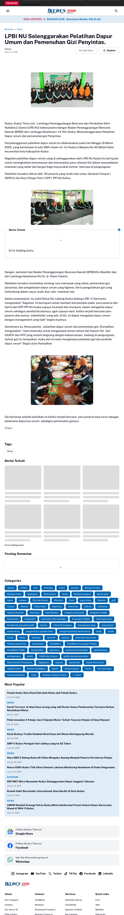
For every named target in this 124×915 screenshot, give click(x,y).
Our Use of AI (11, 909)
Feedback (40, 900)
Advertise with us (73, 900)
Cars (97, 900)
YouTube (38, 874)
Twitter (55, 874)
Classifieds (70, 904)
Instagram (19, 874)
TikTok (70, 874)
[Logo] (62, 884)
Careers (9, 904)
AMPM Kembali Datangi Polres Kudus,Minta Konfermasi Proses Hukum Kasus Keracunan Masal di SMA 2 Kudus (59, 807)
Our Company (11, 900)
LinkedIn (105, 874)
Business (39, 904)
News (10, 451)
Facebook (87, 874)
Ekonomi (13, 777)
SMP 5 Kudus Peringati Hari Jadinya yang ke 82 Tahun (39, 743)
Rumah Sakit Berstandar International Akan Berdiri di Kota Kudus (45, 791)
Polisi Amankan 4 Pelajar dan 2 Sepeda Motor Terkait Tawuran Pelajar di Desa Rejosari (58, 719)
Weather (99, 909)
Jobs (97, 904)
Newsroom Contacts (45, 909)
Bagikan (109, 50)
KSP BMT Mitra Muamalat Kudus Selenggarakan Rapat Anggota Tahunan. (51, 781)
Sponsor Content (73, 909)
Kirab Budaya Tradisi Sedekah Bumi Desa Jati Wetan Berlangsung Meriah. (50, 734)
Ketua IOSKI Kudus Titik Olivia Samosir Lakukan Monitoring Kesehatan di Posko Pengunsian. (61, 767)
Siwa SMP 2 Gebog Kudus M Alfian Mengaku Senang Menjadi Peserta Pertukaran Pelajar (59, 757)
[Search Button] (116, 11)
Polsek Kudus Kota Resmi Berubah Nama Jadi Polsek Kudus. (42, 692)
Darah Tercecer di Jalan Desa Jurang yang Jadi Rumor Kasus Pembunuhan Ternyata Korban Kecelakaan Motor (60, 709)
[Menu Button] (8, 11)
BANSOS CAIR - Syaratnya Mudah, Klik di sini (74, 19)
